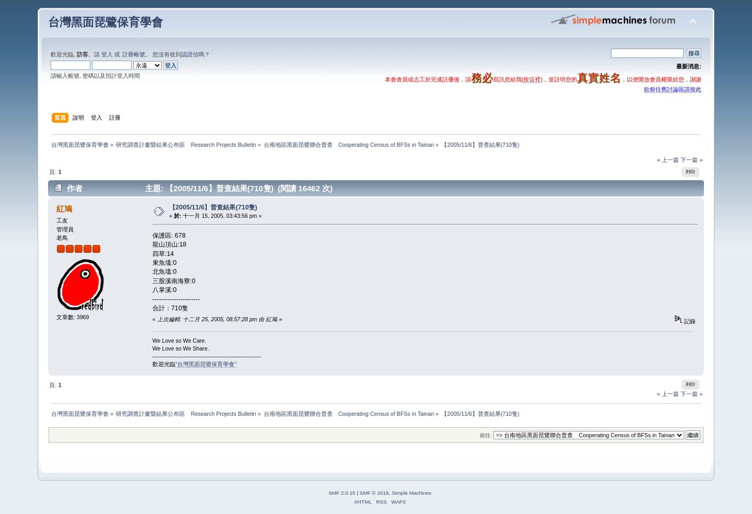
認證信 (189, 54)
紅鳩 (64, 208)
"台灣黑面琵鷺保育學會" (206, 364)
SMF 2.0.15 (342, 493)
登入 (107, 54)
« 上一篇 (668, 160)
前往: (486, 435)
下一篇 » (691, 160)
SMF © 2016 (374, 493)
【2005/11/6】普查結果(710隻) (213, 207)
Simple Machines (411, 493)
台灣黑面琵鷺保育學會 (105, 22)
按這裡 (531, 79)
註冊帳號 (133, 54)
